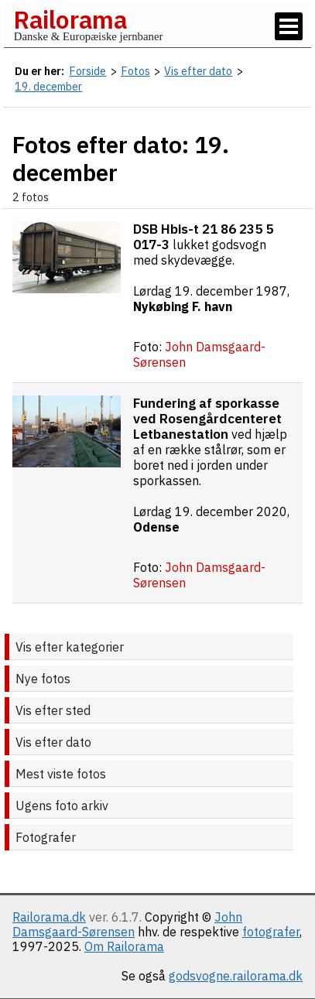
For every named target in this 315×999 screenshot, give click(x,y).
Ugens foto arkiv (61, 805)
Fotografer (45, 837)
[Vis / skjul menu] (289, 26)
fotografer (271, 931)
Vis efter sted (53, 710)
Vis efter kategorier (69, 647)
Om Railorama (124, 946)
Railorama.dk (49, 917)
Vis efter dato (53, 742)
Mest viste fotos (60, 774)
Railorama (70, 19)
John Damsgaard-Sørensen (127, 924)
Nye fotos (42, 678)
